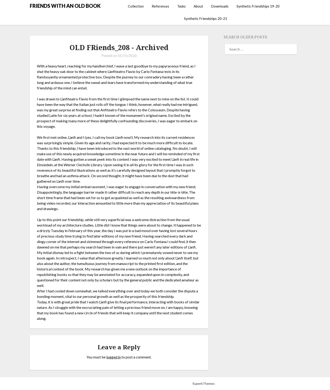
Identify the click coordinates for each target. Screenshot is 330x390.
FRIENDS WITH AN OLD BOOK (65, 6)
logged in (113, 357)
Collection (136, 6)
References (160, 6)
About (198, 6)
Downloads (219, 6)
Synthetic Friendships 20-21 (205, 18)
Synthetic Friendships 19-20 (258, 6)
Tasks (181, 6)
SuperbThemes (203, 383)
